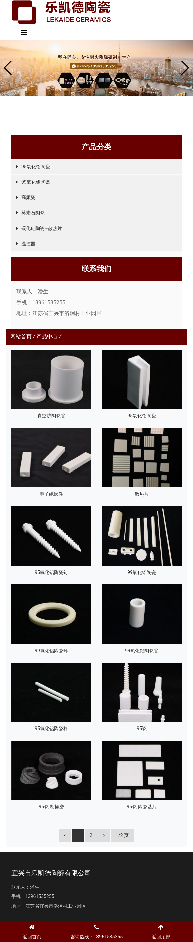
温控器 (28, 243)
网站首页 (21, 336)
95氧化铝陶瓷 (35, 166)
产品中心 (47, 336)
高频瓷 (28, 197)
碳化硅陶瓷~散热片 (41, 228)
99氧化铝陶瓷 (35, 182)
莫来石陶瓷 (33, 213)
